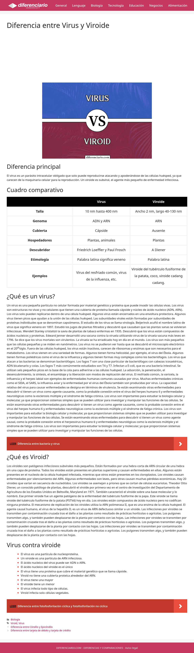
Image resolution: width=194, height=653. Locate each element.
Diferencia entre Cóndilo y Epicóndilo (32, 626)
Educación (136, 5)
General (61, 5)
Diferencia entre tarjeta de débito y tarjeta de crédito (41, 630)
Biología (97, 5)
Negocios (156, 5)
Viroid (14, 623)
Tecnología (116, 5)
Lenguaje (79, 5)
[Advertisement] (97, 53)
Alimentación (177, 5)
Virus (21, 623)
